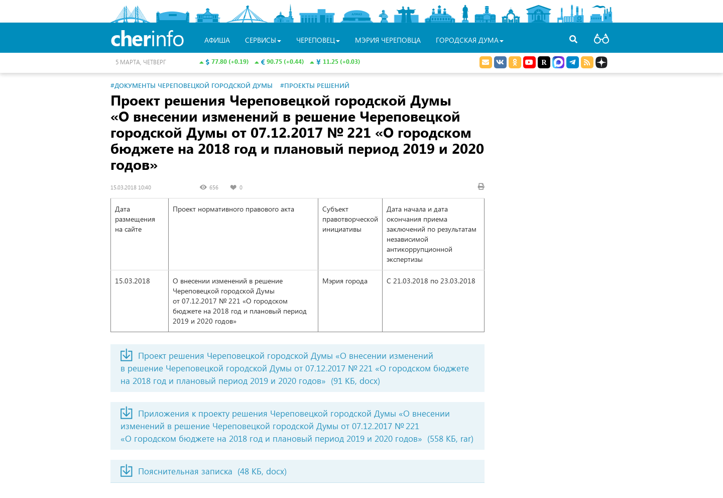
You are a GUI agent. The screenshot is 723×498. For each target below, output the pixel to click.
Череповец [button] (318, 40)
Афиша (217, 40)
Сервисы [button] (263, 40)
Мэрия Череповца (388, 40)
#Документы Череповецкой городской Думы (191, 85)
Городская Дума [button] (470, 40)
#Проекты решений (314, 85)
